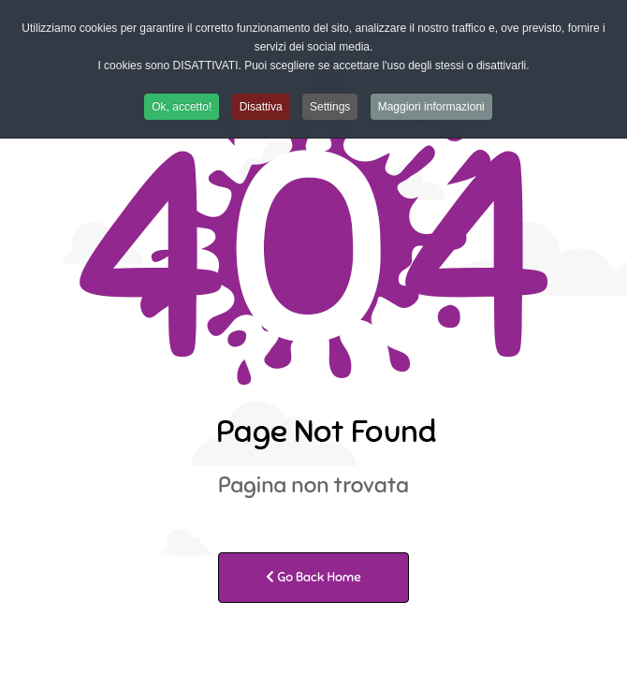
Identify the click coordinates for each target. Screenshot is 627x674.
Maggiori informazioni (431, 106)
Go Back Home (313, 577)
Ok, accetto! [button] (181, 106)
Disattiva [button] (261, 106)
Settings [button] (330, 106)
